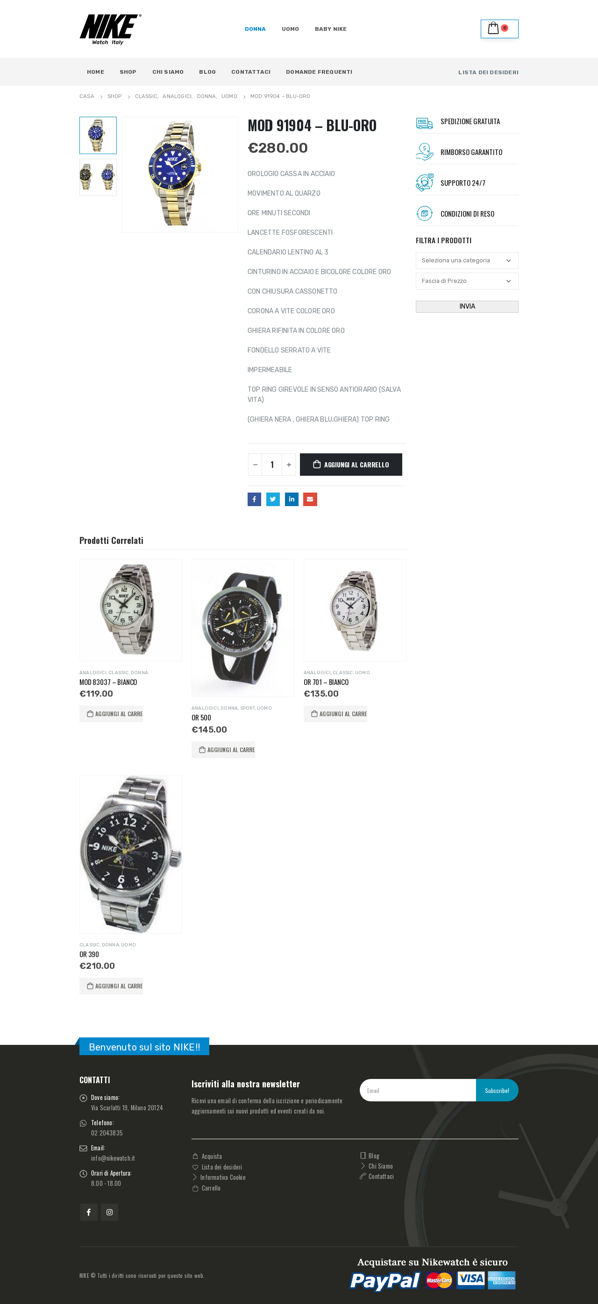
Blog (207, 72)
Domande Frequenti (319, 72)
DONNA (255, 29)
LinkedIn (292, 499)
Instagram (109, 1212)
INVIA (467, 306)
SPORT (247, 708)
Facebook (254, 499)
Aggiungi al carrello (356, 464)
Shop (128, 72)
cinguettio (273, 499)
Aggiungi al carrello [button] (119, 714)
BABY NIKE (331, 29)
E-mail (310, 499)
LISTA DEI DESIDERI (488, 72)
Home (95, 72)
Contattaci (251, 72)
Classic (118, 673)
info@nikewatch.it (113, 1158)
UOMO (290, 29)
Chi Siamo (168, 72)
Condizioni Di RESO (467, 213)
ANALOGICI (93, 673)
